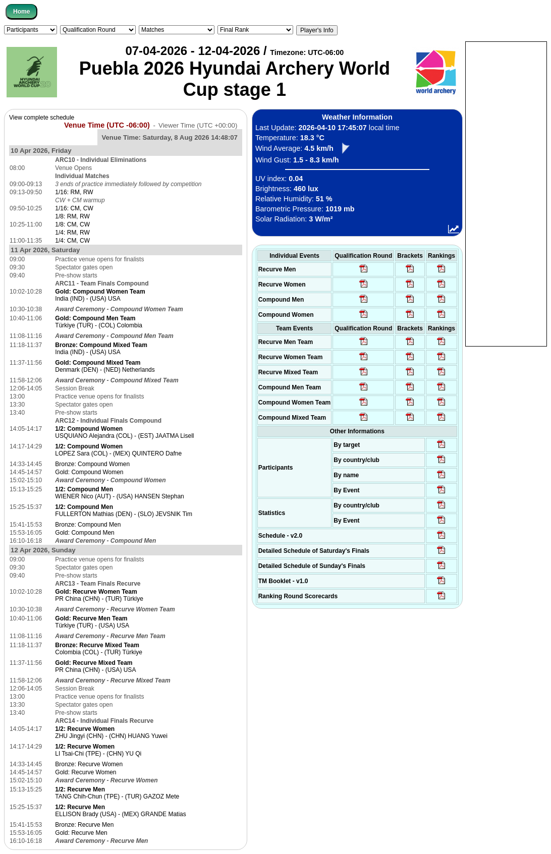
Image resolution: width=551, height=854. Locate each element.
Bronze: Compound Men (88, 524)
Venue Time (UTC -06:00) (107, 125)
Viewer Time (197, 125)
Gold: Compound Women (89, 472)
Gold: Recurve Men (81, 832)
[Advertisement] (506, 193)
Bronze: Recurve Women (89, 764)
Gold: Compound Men (84, 532)
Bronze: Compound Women (92, 464)
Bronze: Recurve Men (84, 824)
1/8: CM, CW (72, 224)
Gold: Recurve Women (85, 772)
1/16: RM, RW (74, 192)
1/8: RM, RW (72, 216)
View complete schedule (41, 117)
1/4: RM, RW (72, 232)
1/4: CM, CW (72, 240)
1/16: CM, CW (74, 208)
